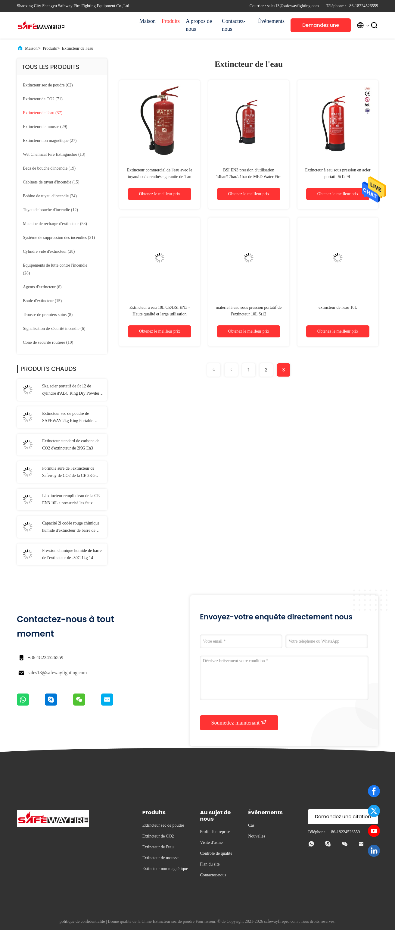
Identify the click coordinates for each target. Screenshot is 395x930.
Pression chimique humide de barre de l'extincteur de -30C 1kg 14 (72, 554)
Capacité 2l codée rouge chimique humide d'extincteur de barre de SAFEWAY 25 (70, 527)
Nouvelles (256, 836)
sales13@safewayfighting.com (57, 672)
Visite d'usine (211, 842)
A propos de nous (199, 25)
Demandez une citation (320, 27)
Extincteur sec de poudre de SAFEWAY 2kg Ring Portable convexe (67, 417)
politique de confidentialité (82, 921)
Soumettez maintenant (239, 722)
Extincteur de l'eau (77, 48)
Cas (251, 825)
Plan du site (209, 864)
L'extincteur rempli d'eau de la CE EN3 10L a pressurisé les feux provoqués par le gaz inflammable (71, 500)
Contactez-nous (233, 25)
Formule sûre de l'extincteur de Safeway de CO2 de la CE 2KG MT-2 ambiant (68, 472)
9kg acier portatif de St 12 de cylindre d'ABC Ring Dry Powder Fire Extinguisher (70, 390)
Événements (271, 21)
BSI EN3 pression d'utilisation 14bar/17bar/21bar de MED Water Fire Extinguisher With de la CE (248, 177)
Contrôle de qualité (216, 853)
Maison (147, 21)
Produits (171, 21)
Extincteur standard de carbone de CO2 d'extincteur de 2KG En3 (70, 444)
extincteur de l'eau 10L (338, 307)
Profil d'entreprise (215, 831)
